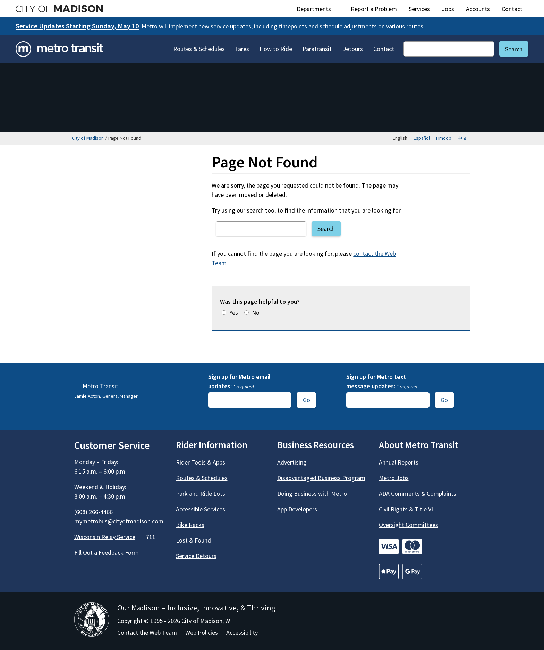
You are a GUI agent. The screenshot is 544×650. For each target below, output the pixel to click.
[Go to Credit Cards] (424, 546)
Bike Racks (190, 525)
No (256, 313)
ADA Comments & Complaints (417, 493)
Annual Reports (398, 462)
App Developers (297, 509)
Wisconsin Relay (108, 537)
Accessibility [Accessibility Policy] (242, 632)
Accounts (478, 9)
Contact (512, 9)
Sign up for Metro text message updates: (381, 381)
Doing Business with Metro (312, 493)
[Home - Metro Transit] (59, 49)
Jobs (448, 9)
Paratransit (317, 49)
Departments (318, 9)
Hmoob (443, 138)
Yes (233, 313)
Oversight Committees (408, 525)
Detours (352, 49)
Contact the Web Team (147, 632)
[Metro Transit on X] (99, 572)
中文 (462, 138)
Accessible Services (200, 509)
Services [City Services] (419, 9)
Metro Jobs (394, 478)
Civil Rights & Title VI (406, 509)
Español (422, 138)
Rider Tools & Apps (200, 462)
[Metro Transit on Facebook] (80, 572)
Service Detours (196, 556)
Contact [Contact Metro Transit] (383, 49)
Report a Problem (374, 9)
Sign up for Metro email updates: (239, 381)
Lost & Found (193, 540)
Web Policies (201, 632)
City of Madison (88, 138)
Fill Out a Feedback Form (106, 552)
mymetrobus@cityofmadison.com (118, 521)
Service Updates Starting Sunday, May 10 (77, 26)
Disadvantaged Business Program (321, 478)
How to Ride (276, 49)
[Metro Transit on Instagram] (118, 572)
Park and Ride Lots (200, 493)
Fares (242, 49)
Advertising (292, 462)
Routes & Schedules (199, 49)
